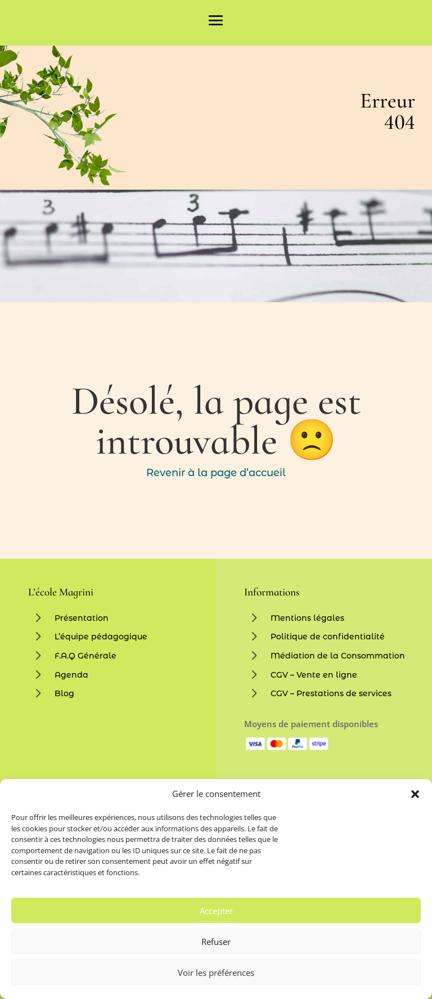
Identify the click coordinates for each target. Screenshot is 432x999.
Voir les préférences (216, 972)
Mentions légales (307, 618)
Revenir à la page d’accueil (216, 473)
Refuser (216, 941)
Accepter (216, 910)
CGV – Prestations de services (331, 693)
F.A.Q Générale (85, 656)
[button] (415, 794)
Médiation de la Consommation (338, 656)
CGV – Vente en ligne (314, 675)
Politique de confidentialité (328, 636)
